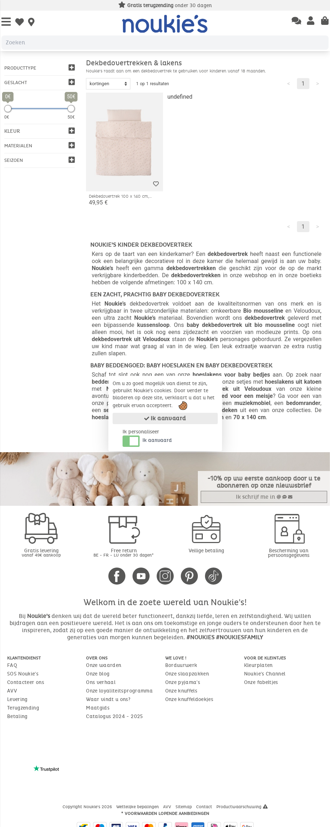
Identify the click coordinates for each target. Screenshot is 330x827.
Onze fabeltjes (261, 682)
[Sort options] (108, 83)
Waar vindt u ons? (108, 699)
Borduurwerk (181, 665)
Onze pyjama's (182, 682)
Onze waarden (103, 665)
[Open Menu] (6, 22)
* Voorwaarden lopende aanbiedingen (165, 813)
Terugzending (23, 708)
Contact (204, 806)
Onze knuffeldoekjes (189, 699)
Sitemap (184, 806)
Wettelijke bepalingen (138, 806)
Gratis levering (41, 552)
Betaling (17, 716)
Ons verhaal (100, 682)
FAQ (12, 665)
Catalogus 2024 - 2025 (114, 716)
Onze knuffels (181, 691)
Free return (124, 552)
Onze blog (97, 674)
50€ (71, 117)
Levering (17, 699)
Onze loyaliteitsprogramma (119, 691)
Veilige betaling (206, 551)
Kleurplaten (258, 665)
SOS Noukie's (22, 674)
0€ (6, 117)
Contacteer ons (25, 682)
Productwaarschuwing (242, 806)
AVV (12, 691)
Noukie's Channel (265, 674)
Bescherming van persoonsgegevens (288, 553)
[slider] (7, 108)
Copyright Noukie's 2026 (88, 806)
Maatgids (97, 708)
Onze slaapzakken (187, 674)
